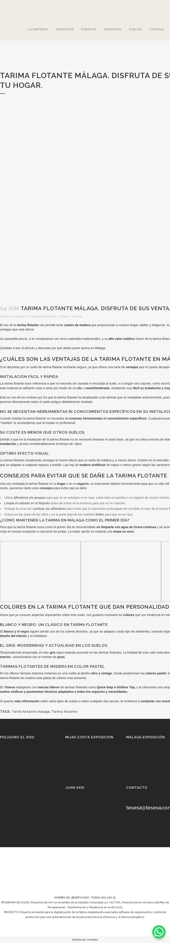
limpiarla (107, 527)
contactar (148, 701)
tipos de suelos (67, 701)
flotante (19, 383)
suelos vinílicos (11, 691)
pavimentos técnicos (42, 691)
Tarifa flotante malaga (31, 711)
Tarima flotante (40, 316)
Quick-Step (105, 687)
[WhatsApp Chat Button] (159, 932)
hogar (134, 325)
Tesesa (63, 316)
